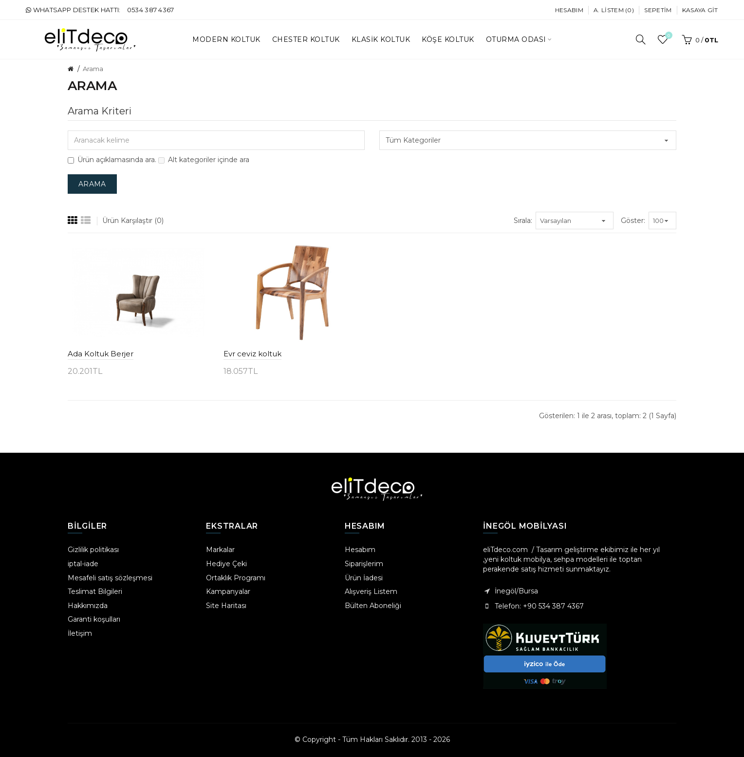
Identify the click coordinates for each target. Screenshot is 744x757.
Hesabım (569, 10)
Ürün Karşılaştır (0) (133, 220)
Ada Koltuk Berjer (100, 353)
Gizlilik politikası (93, 549)
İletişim (80, 633)
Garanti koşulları (94, 619)
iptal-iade (83, 563)
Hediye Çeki (226, 563)
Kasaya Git (700, 10)
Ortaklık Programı (235, 577)
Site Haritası (226, 605)
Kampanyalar (228, 591)
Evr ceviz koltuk (252, 353)
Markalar (220, 549)
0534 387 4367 (150, 10)
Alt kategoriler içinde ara (203, 159)
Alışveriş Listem (371, 591)
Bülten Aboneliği (373, 605)
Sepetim (657, 10)
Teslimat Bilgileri (95, 591)
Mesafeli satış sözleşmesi (110, 577)
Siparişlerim (364, 563)
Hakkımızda (88, 605)
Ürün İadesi (364, 577)
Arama (93, 69)
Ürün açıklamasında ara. (112, 159)
